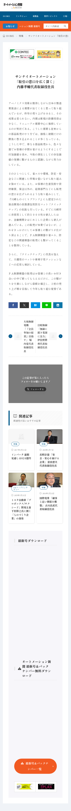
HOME (6, 16)
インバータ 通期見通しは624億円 (21, 456)
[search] (65, 26)
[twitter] (24, 305)
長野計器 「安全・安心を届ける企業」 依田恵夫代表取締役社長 (49, 460)
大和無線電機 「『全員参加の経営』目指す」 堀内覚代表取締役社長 (29, 336)
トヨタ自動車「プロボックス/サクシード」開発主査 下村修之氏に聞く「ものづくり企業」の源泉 (21, 509)
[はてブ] (35, 305)
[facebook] (13, 305)
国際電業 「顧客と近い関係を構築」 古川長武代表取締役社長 (48, 503)
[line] (46, 305)
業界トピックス (50, 16)
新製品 (35, 16)
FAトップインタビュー (20, 488)
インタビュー (21, 16)
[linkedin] (57, 305)
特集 (21, 35)
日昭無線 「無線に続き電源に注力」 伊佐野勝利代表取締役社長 (42, 336)
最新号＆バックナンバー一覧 (37, 766)
